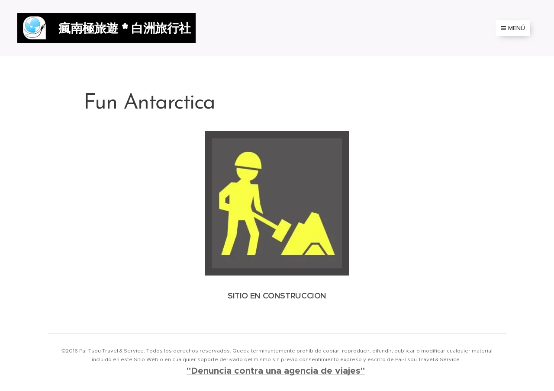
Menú (513, 28)
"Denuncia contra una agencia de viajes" (276, 370)
